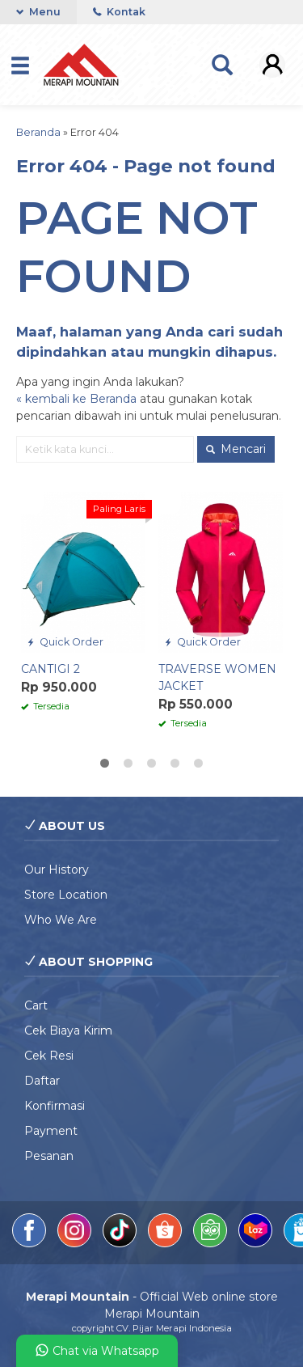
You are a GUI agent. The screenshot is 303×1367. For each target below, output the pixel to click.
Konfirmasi (54, 1105)
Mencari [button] (236, 449)
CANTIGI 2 (50, 669)
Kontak (119, 12)
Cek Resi (49, 1055)
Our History (56, 869)
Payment (51, 1131)
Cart (36, 1005)
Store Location (65, 894)
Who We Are (60, 919)
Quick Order (65, 642)
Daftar (42, 1080)
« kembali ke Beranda (76, 398)
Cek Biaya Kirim (68, 1030)
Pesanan (49, 1156)
